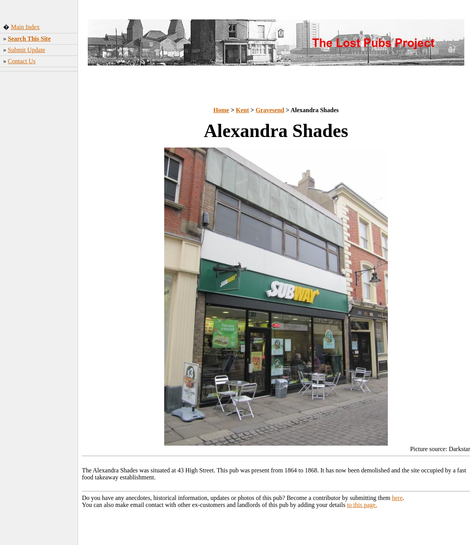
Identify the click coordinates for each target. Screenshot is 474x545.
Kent (242, 110)
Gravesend (269, 110)
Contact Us (22, 61)
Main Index (25, 27)
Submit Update (26, 50)
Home (221, 110)
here (397, 498)
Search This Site (29, 38)
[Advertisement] (39, 196)
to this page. (362, 505)
